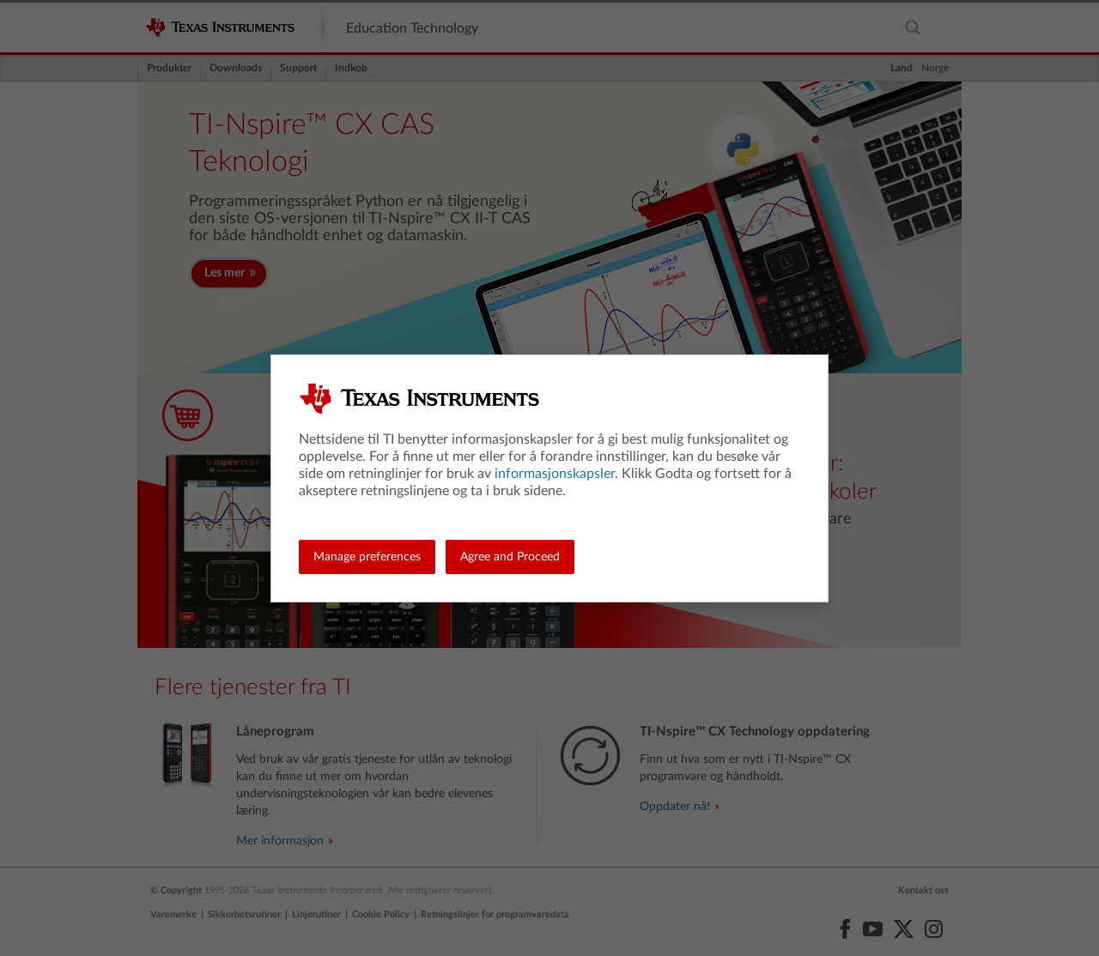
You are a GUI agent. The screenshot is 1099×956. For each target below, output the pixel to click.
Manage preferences (367, 557)
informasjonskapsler (555, 474)
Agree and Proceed (510, 557)
